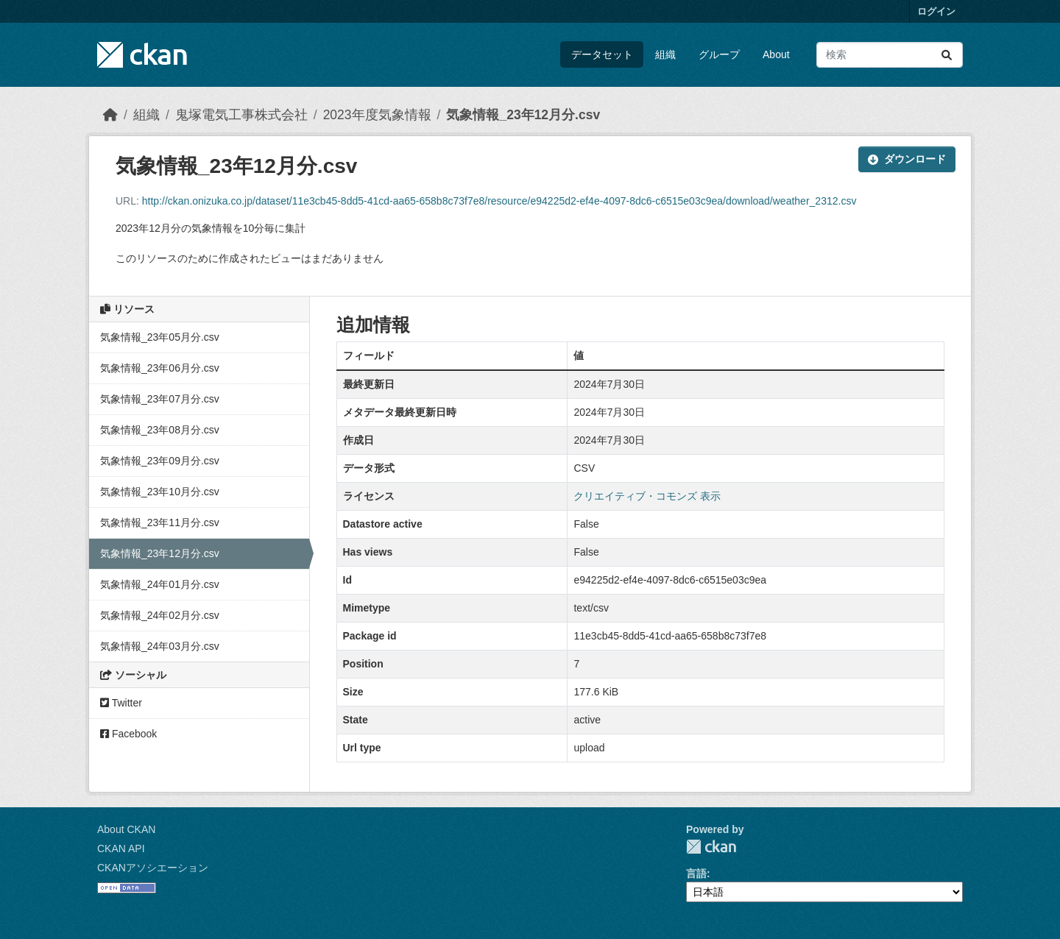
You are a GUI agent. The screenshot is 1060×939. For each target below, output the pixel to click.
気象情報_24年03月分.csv (159, 646)
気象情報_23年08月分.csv (159, 430)
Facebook (128, 734)
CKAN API (121, 848)
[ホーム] (110, 114)
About (776, 54)
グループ (719, 54)
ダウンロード (907, 159)
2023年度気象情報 (377, 114)
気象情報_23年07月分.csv (159, 399)
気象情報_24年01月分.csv (159, 584)
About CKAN (126, 829)
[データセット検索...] (889, 55)
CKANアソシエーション (152, 868)
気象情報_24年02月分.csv (159, 615)
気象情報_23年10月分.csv (159, 491)
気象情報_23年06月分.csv (159, 368)
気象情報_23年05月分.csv (159, 337)
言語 (696, 873)
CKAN (711, 846)
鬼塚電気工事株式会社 (241, 114)
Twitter (121, 703)
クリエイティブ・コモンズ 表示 (647, 496)
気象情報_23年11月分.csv (159, 522)
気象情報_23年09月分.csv (159, 461)
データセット (602, 54)
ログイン (936, 11)
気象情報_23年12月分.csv (523, 114)
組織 (665, 54)
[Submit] (946, 55)
